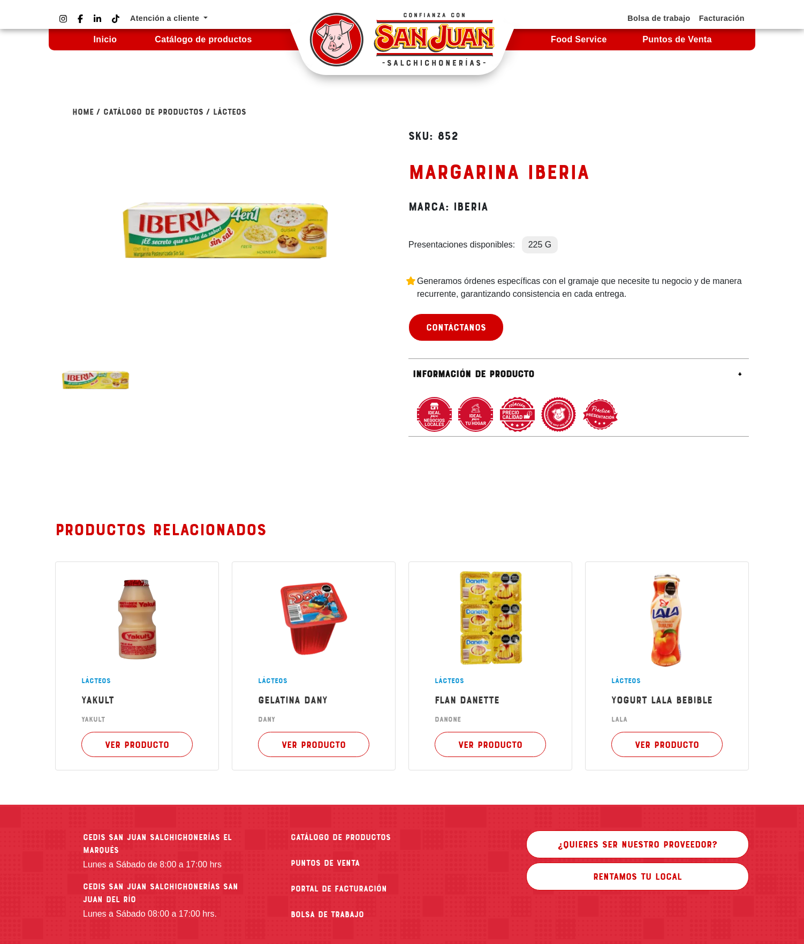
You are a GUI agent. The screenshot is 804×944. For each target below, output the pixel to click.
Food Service (579, 39)
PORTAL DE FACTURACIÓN (339, 888)
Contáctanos (456, 327)
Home (83, 111)
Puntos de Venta (677, 39)
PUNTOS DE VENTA (325, 862)
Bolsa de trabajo (658, 18)
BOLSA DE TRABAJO (327, 914)
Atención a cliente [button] (166, 18)
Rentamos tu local (637, 876)
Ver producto (137, 744)
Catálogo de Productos (153, 111)
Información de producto (473, 373)
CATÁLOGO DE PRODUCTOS (341, 837)
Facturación (722, 18)
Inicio (105, 39)
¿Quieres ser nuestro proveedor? (637, 844)
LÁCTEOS (229, 111)
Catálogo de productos (203, 39)
